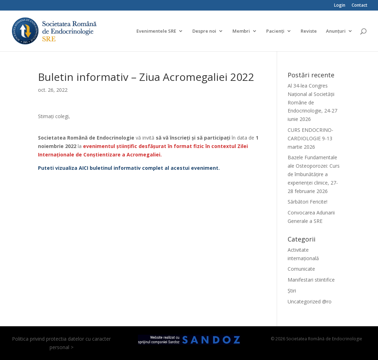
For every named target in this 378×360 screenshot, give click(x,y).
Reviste (309, 31)
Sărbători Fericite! (307, 201)
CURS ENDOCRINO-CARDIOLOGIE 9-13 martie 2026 (310, 138)
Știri (292, 290)
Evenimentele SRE (156, 31)
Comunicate (301, 268)
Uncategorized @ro (310, 301)
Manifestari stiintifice (311, 279)
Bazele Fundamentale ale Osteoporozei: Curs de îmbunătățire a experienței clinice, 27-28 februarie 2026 (314, 174)
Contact (359, 5)
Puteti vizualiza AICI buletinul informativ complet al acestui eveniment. (129, 168)
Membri (241, 31)
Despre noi (204, 31)
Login (339, 5)
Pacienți (275, 31)
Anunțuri (336, 31)
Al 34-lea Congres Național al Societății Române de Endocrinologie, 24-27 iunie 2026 (312, 102)
